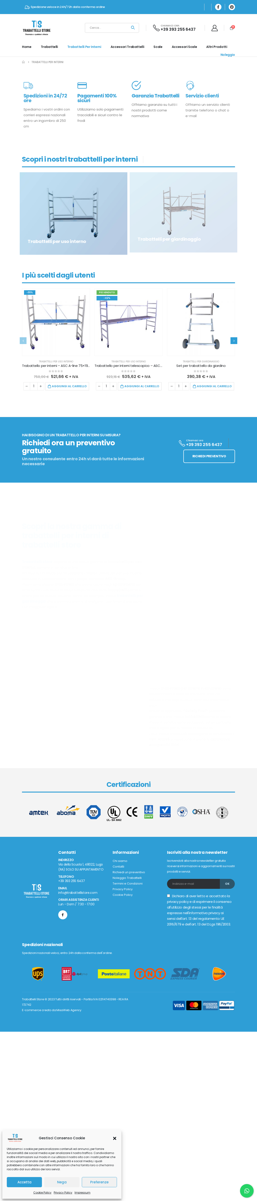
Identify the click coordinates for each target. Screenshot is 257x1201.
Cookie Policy (42, 1192)
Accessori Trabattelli (127, 47)
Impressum (82, 1192)
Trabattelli (49, 47)
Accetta (24, 1182)
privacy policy (178, 1021)
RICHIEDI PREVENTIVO (209, 576)
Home (27, 47)
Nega (62, 1182)
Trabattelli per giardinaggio (201, 481)
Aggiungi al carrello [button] (69, 506)
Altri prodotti (216, 47)
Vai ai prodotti (138, 149)
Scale (157, 47)
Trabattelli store (37, 681)
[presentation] (23, 460)
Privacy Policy (63, 1192)
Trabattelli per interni (84, 47)
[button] (114, 1138)
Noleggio (228, 54)
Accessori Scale (184, 47)
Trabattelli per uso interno (56, 481)
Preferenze (99, 1182)
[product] (56, 442)
